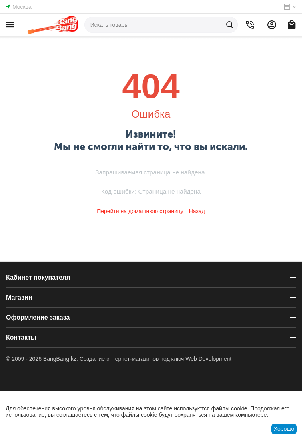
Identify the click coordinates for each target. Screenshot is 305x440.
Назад (197, 211)
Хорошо (284, 429)
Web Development (208, 359)
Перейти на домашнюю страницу (140, 211)
